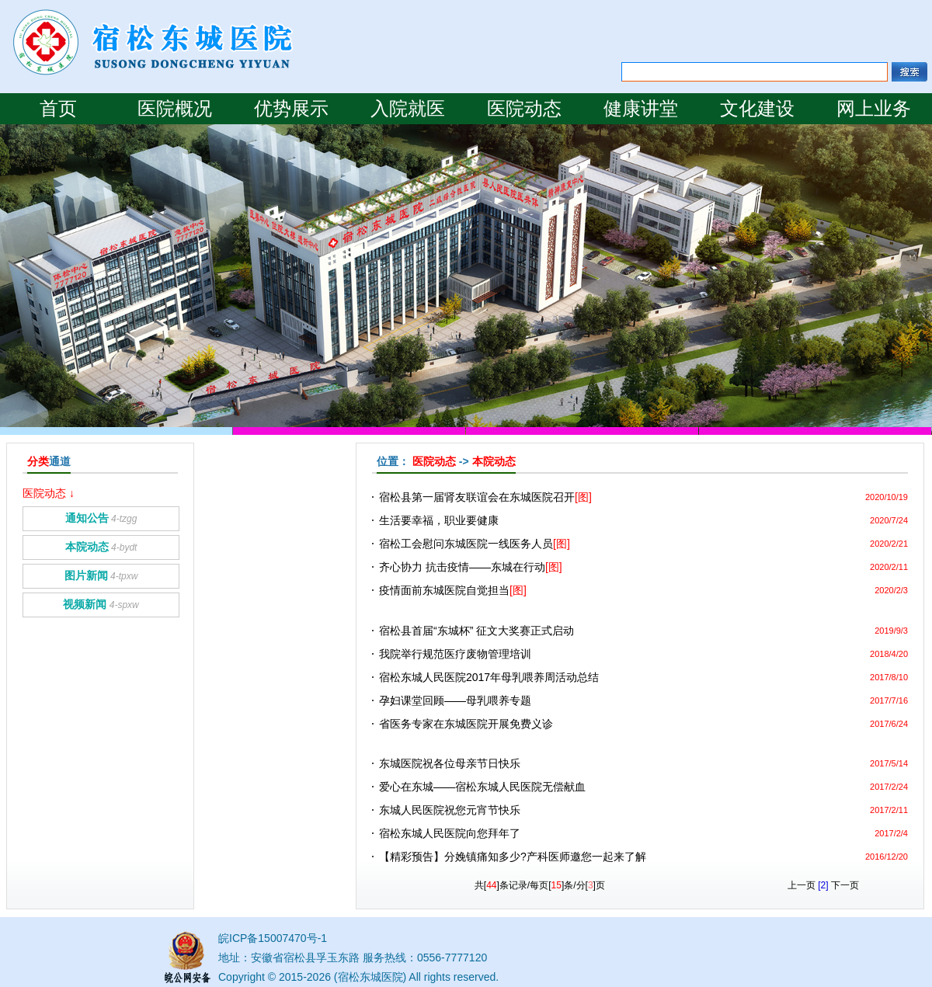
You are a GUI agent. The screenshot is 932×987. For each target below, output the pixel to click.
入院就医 (407, 109)
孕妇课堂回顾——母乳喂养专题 (455, 700)
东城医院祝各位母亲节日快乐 (449, 763)
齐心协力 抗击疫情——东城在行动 (470, 567)
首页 (58, 109)
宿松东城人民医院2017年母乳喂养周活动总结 (489, 677)
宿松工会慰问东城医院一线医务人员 (474, 543)
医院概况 (174, 109)
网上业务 (873, 109)
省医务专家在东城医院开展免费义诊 (466, 724)
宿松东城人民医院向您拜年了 (449, 833)
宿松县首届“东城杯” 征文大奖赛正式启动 (476, 630)
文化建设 (757, 109)
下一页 (845, 885)
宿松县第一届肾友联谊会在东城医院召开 (485, 497)
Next (29, 132)
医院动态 (524, 109)
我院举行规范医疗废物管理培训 (455, 654)
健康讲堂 (640, 109)
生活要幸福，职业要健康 (439, 520)
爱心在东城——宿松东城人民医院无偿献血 (482, 786)
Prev (9, 132)
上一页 (802, 885)
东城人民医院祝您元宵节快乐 (449, 810)
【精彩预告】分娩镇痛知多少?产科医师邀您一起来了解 (512, 856)
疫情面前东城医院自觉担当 (453, 590)
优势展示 (291, 109)
